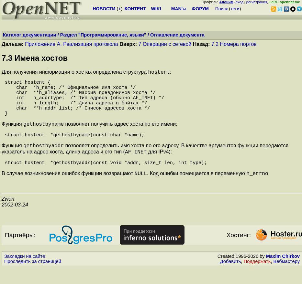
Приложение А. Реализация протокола (71, 44)
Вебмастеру (287, 277)
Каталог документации (29, 34)
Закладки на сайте (24, 272)
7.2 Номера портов (234, 44)
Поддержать (257, 277)
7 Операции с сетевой (165, 44)
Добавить (230, 277)
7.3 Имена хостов (35, 58)
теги (235, 8)
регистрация (256, 2)
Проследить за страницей (32, 277)
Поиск (221, 8)
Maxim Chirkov (283, 272)
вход (239, 2)
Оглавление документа (177, 34)
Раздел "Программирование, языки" (103, 34)
